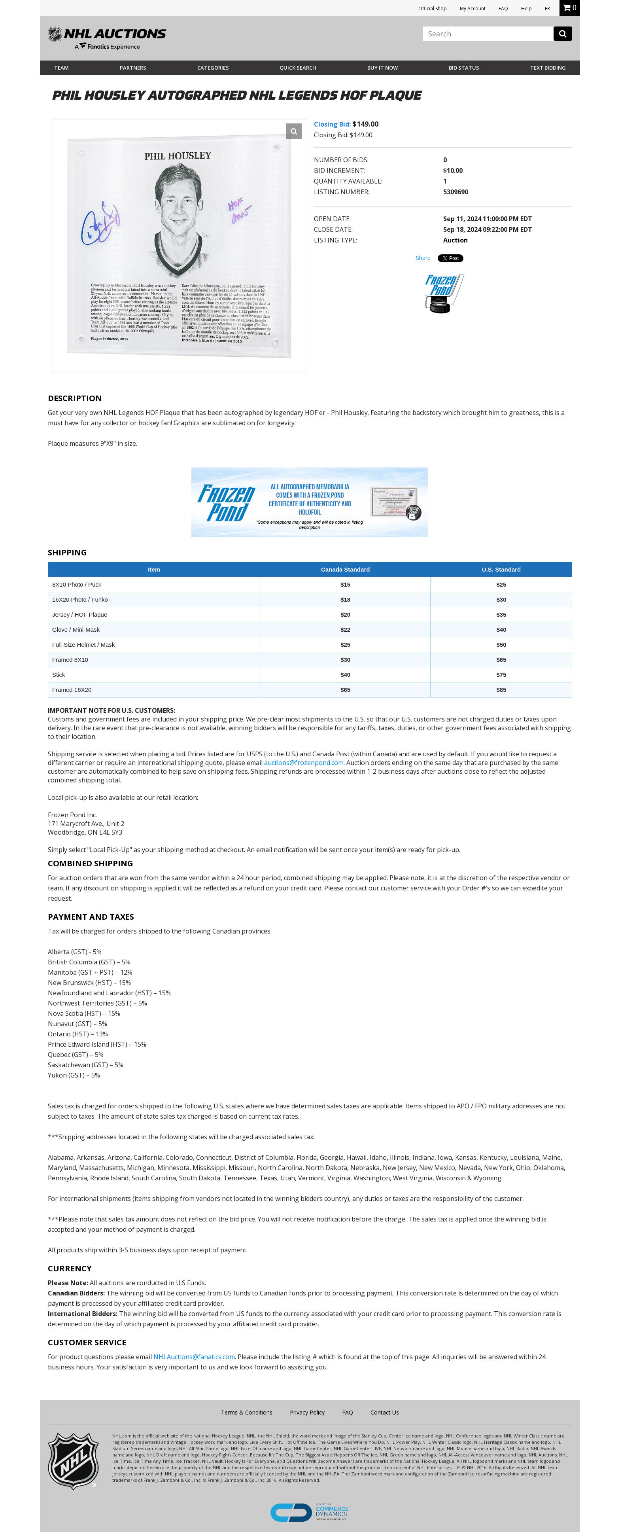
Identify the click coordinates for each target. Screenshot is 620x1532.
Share (423, 257)
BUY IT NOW (382, 67)
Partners (133, 67)
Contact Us (384, 1412)
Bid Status (464, 67)
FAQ (503, 8)
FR (547, 8)
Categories (213, 67)
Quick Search (298, 67)
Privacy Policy (307, 1412)
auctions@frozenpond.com (304, 762)
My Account (473, 8)
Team (61, 67)
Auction (455, 240)
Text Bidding (548, 67)
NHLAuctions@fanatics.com (194, 1356)
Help (526, 8)
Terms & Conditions (246, 1412)
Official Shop (432, 8)
